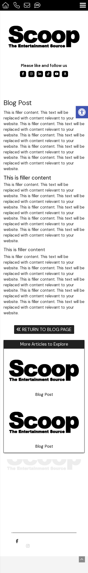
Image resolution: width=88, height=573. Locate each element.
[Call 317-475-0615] (16, 5)
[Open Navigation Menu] (83, 5)
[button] (82, 112)
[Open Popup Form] (27, 5)
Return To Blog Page (44, 329)
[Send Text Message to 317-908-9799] (37, 5)
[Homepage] (5, 5)
